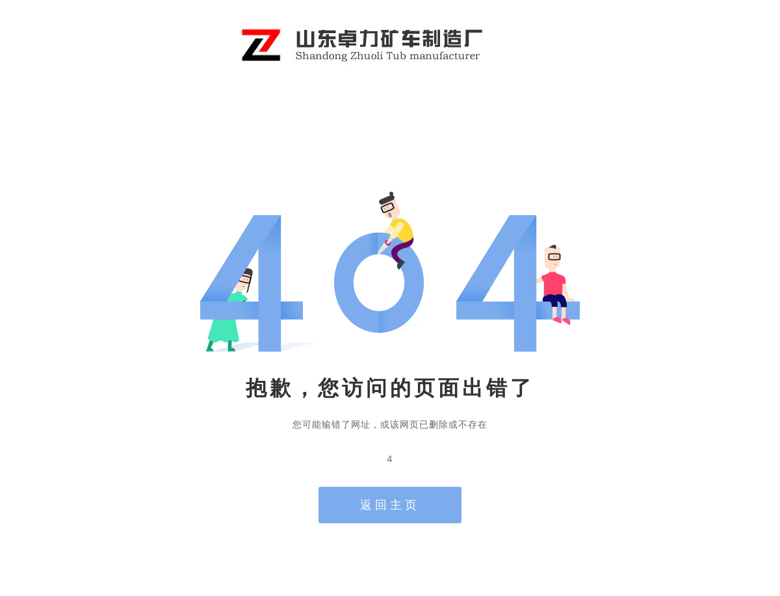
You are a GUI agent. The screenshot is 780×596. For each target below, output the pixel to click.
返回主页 (390, 505)
